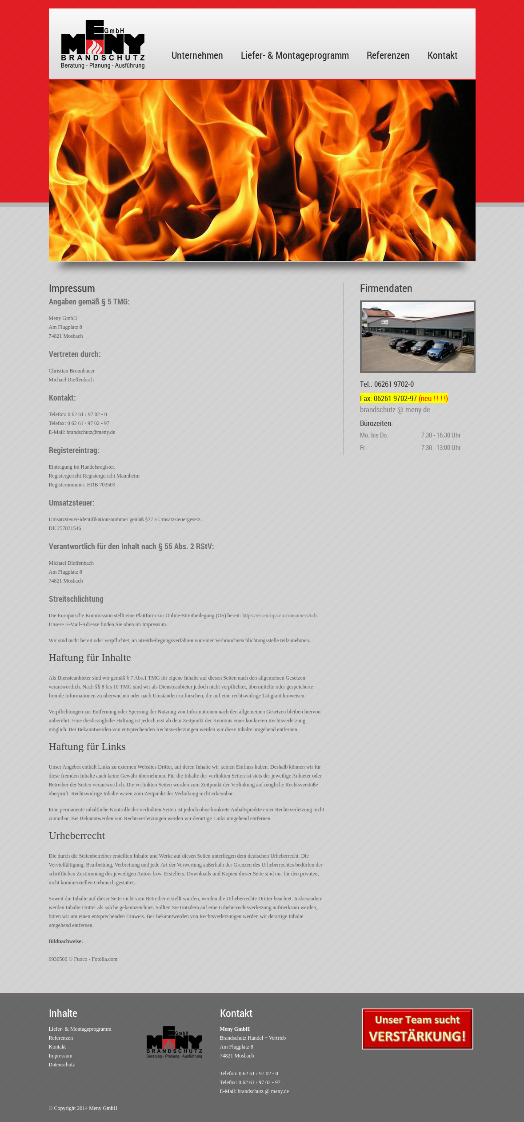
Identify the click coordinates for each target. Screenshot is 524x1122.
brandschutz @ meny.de (263, 1091)
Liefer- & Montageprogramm (295, 55)
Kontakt (443, 55)
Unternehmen (197, 55)
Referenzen (388, 55)
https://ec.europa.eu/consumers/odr (279, 615)
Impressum (60, 1056)
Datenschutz (62, 1064)
